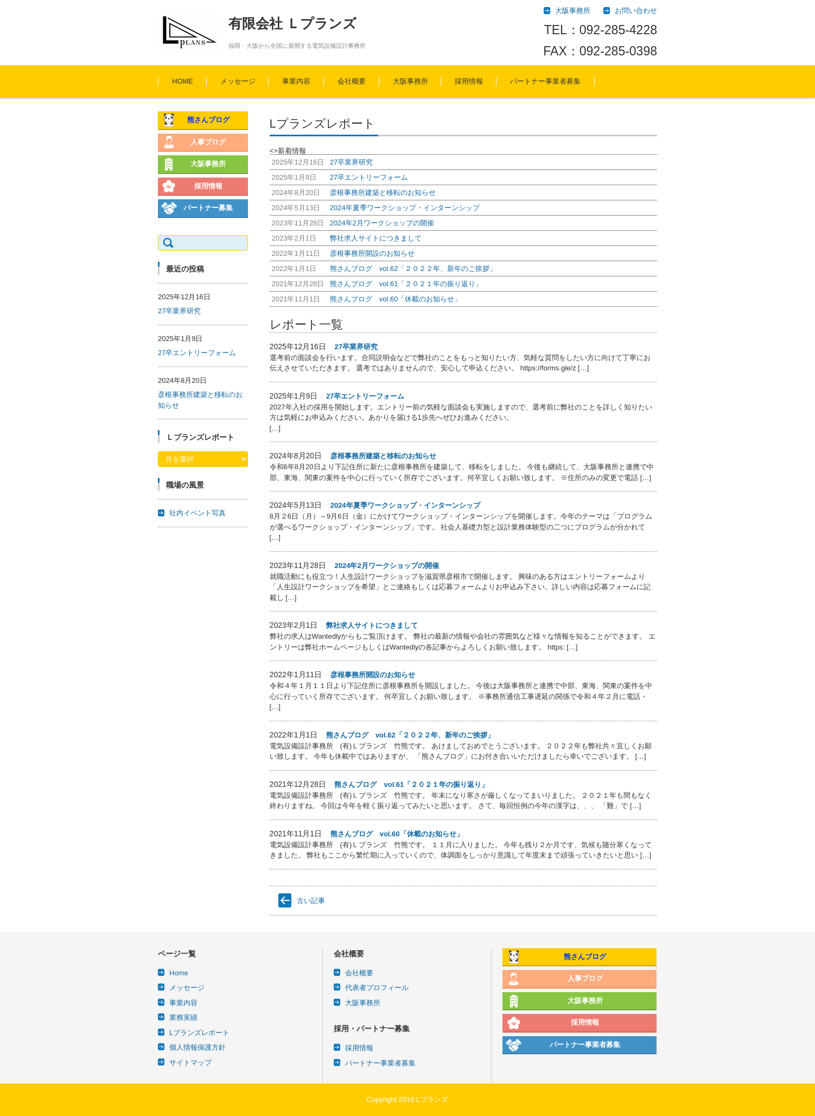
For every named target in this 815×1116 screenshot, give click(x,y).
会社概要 (352, 81)
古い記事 (311, 901)
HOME (182, 81)
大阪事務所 (410, 81)
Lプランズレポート (199, 1033)
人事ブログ (208, 142)
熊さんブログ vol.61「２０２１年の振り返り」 (411, 784)
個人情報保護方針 (197, 1047)
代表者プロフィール (377, 987)
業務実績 (183, 1017)
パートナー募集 (208, 208)
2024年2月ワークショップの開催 (386, 566)
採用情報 (469, 81)
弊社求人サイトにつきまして (372, 625)
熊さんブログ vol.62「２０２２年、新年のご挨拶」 (410, 735)
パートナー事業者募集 (545, 81)
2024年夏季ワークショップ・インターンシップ (405, 505)
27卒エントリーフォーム (365, 396)
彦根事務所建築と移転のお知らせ (383, 456)
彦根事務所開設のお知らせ (372, 675)
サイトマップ (190, 1062)
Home (178, 973)
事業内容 (296, 81)
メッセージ (238, 81)
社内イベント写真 (197, 513)
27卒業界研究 (355, 347)
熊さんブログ (208, 120)
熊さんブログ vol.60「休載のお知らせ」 (396, 834)
